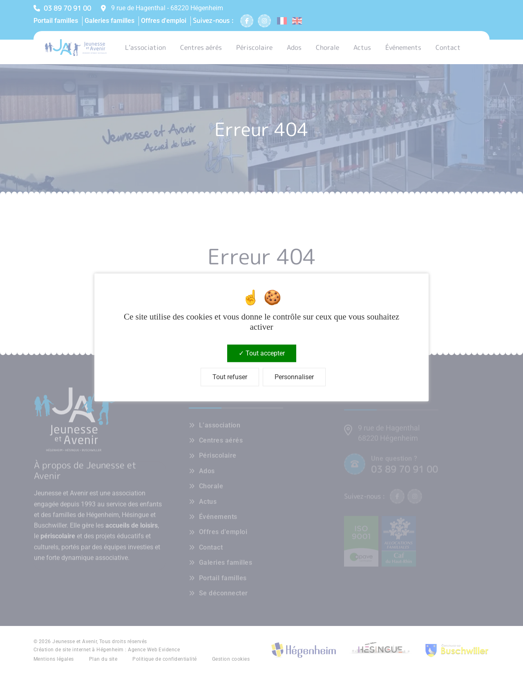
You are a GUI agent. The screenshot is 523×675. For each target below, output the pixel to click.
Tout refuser (229, 377)
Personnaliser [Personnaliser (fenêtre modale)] (294, 377)
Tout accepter (262, 353)
